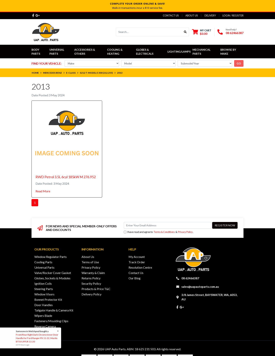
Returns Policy (91, 278)
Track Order (137, 262)
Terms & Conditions (164, 231)
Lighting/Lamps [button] (179, 51)
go (239, 63)
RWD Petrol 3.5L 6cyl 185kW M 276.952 (66, 177)
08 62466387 (234, 33)
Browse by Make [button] (228, 51)
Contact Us (171, 15)
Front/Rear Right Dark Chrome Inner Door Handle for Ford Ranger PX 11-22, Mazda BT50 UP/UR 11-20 (37, 338)
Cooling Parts (43, 262)
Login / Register (232, 15)
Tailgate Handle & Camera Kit (53, 310)
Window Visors (44, 294)
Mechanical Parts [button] (201, 51)
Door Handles (43, 305)
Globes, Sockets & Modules (52, 278)
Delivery (210, 15)
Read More (43, 191)
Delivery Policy (91, 294)
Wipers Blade (43, 315)
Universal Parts (57, 51)
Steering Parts (43, 289)
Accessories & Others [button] (85, 51)
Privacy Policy (185, 231)
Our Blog (135, 278)
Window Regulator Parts (50, 256)
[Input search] (149, 32)
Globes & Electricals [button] (144, 51)
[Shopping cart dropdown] (201, 32)
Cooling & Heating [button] (115, 51)
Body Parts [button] (36, 51)
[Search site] (185, 32)
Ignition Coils (43, 283)
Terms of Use (90, 262)
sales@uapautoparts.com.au (200, 286)
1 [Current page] (35, 202)
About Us (191, 15)
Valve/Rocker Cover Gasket (52, 273)
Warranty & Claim (93, 273)
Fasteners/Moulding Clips (51, 321)
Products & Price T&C (96, 289)
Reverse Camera (45, 326)
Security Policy (91, 283)
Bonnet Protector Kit (48, 299)
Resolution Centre (140, 267)
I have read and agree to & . (158, 232)
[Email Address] (167, 225)
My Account (137, 256)
